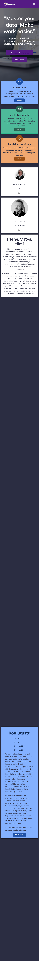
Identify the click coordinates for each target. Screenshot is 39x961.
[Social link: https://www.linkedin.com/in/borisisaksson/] (20, 192)
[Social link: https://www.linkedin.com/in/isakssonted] (20, 229)
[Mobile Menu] (34, 3)
